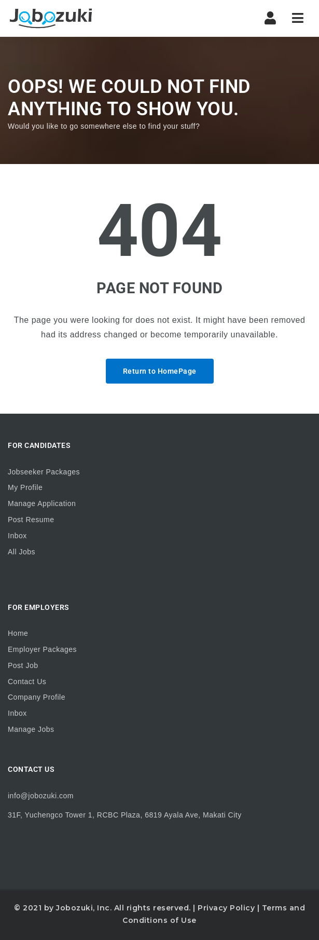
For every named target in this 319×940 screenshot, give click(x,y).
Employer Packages (42, 649)
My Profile (25, 487)
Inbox (17, 536)
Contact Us (27, 681)
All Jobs (21, 552)
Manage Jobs (31, 729)
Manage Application (42, 503)
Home (18, 633)
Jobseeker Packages (44, 472)
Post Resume (31, 519)
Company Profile (36, 697)
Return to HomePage (160, 371)
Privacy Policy (226, 907)
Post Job (23, 665)
